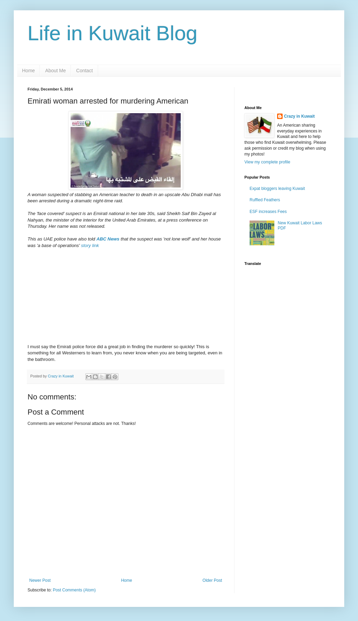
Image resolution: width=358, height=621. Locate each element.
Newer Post (40, 580)
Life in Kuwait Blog (113, 33)
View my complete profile (267, 162)
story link (90, 245)
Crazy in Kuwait (299, 116)
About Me (55, 70)
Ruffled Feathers (265, 199)
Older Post (212, 580)
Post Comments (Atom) (74, 590)
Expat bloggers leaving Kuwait (277, 188)
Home (28, 70)
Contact (84, 70)
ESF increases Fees (268, 211)
